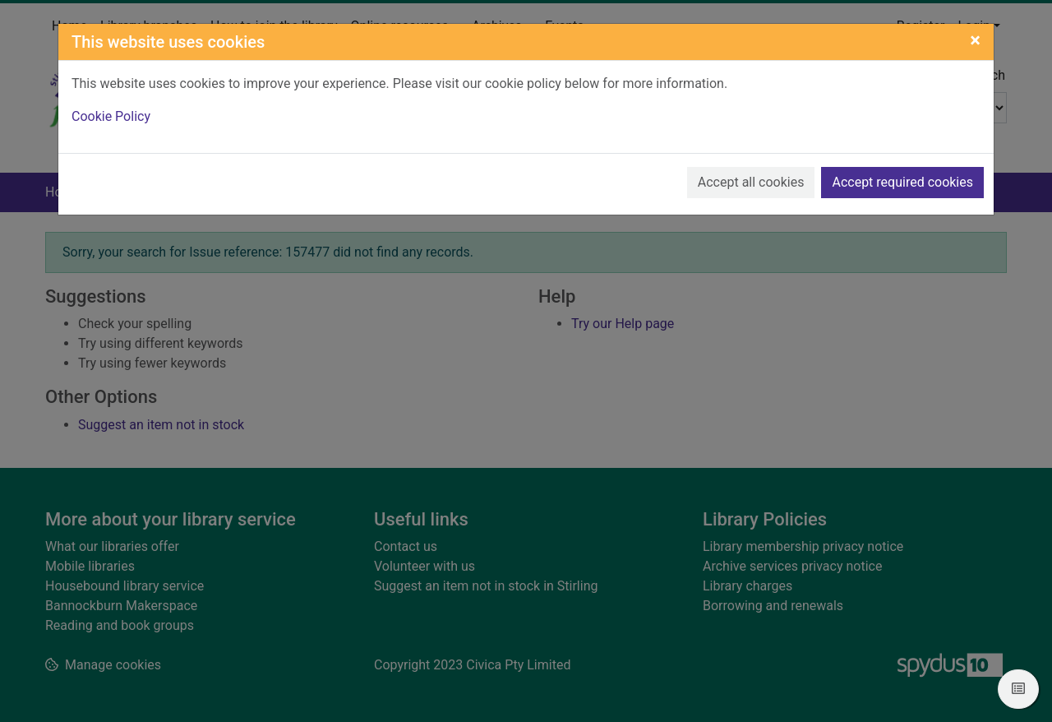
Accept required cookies (902, 182)
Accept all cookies (751, 182)
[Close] (975, 40)
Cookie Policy (111, 116)
